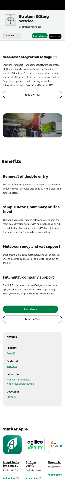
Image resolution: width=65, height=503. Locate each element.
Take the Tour (32, 94)
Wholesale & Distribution (20, 383)
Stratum (11, 396)
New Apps (12, 366)
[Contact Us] (55, 36)
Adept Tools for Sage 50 (11, 464)
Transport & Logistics (18, 379)
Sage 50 (11, 353)
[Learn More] (40, 35)
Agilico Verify (31, 464)
